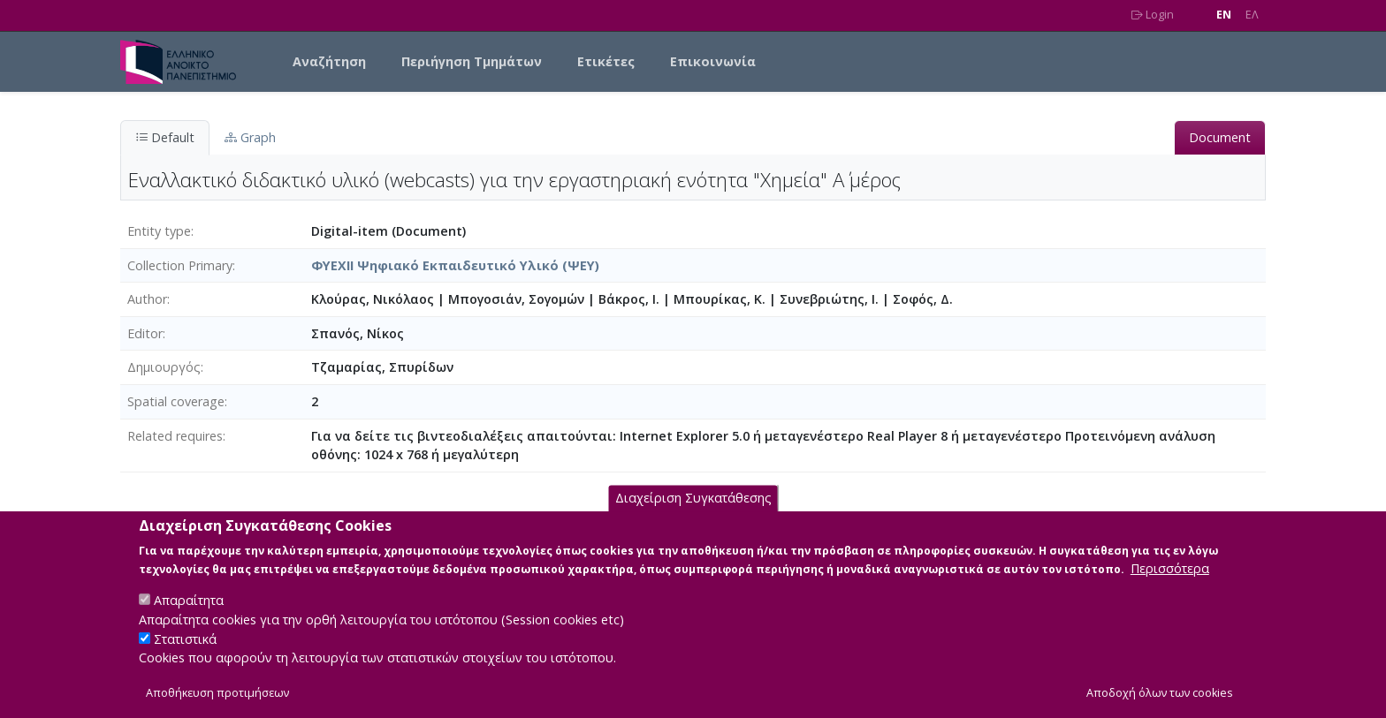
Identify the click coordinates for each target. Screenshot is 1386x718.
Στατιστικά (185, 654)
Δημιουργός (164, 367)
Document (1220, 137)
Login (1152, 14)
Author (147, 299)
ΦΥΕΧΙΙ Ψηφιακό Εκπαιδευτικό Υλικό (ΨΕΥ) (455, 265)
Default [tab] (164, 137)
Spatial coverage (176, 401)
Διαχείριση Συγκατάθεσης (693, 514)
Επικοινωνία (713, 61)
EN (1223, 14)
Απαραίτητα (189, 616)
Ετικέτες (606, 61)
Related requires (175, 435)
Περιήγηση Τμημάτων (471, 61)
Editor (145, 333)
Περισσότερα (1170, 585)
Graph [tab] (250, 137)
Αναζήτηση (329, 61)
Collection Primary (179, 265)
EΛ (1252, 14)
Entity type (159, 231)
